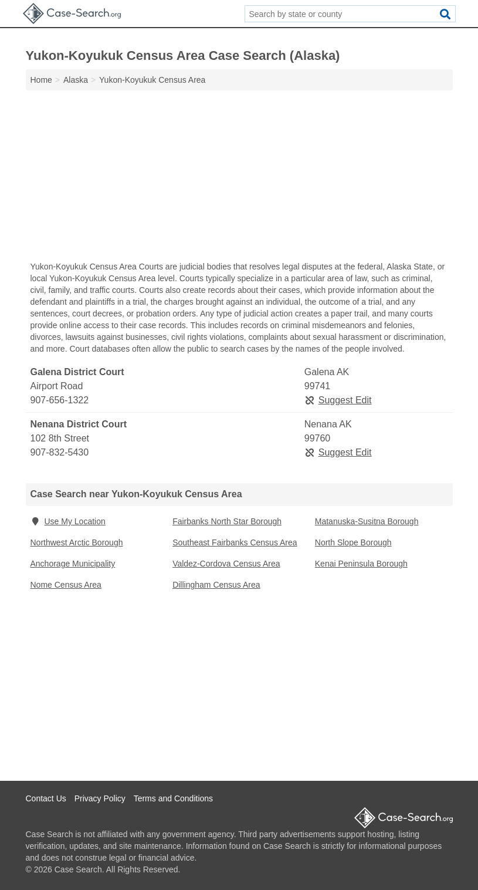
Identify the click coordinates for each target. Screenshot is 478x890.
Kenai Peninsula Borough (361, 563)
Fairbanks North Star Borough (227, 521)
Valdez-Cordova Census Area (226, 563)
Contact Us (46, 798)
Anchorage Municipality (73, 563)
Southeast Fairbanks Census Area (234, 542)
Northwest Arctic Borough (76, 542)
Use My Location (68, 521)
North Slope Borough (353, 542)
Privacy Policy (100, 798)
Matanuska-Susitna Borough (367, 521)
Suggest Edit (338, 400)
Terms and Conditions (173, 798)
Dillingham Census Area (216, 584)
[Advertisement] (239, 178)
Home (41, 80)
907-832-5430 (59, 452)
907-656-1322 (59, 400)
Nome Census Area (65, 584)
